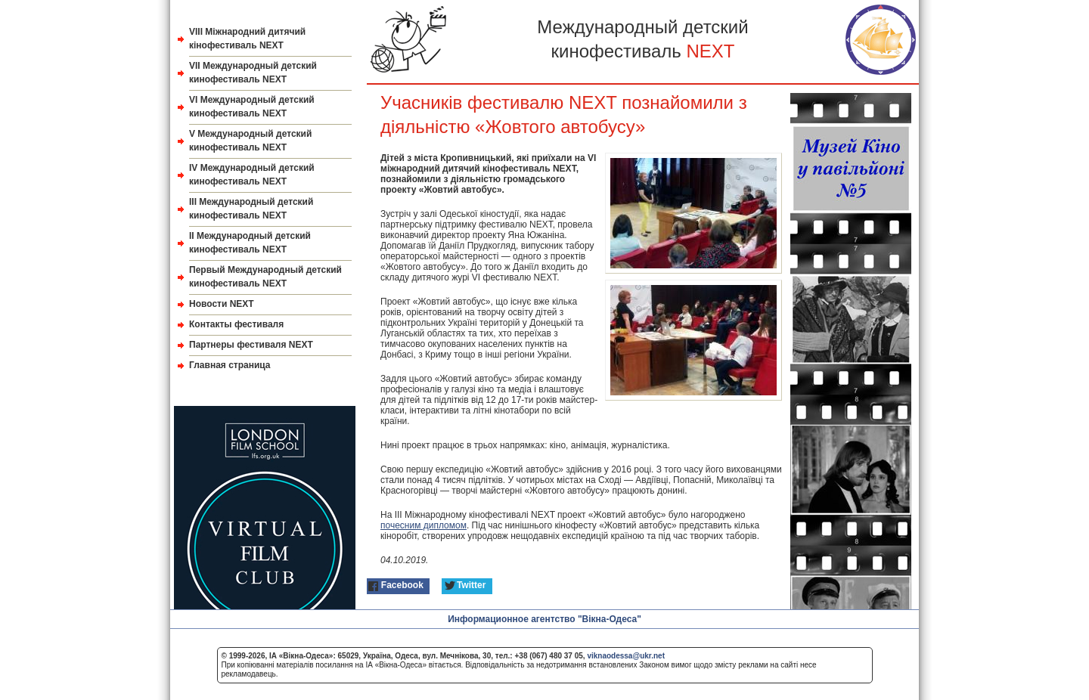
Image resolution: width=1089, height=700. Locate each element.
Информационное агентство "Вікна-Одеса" (544, 619)
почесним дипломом (423, 525)
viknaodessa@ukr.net (626, 656)
